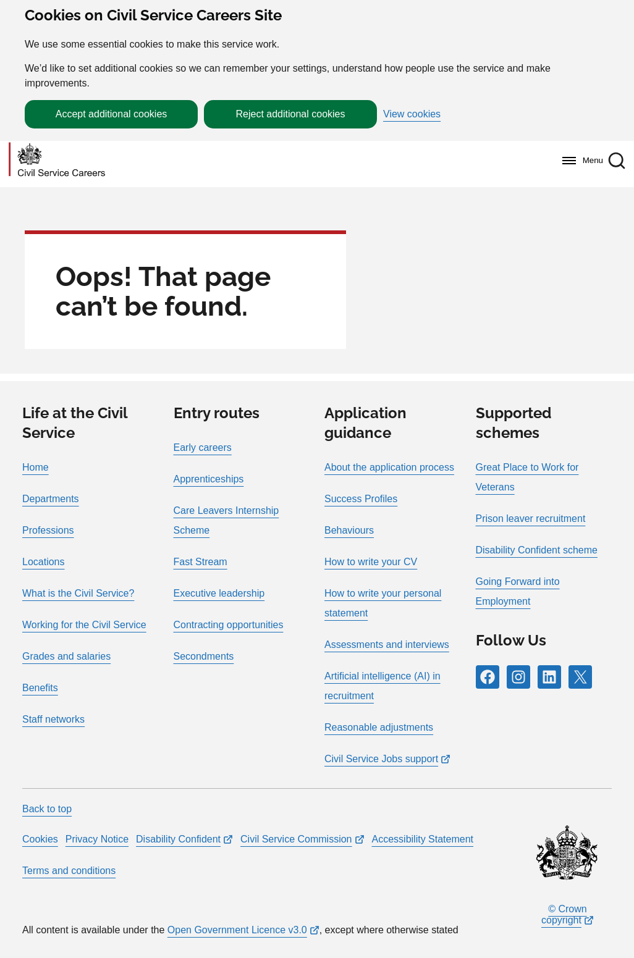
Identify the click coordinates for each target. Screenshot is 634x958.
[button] (617, 160)
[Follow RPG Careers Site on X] (580, 677)
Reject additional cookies (290, 114)
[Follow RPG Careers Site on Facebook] (487, 677)
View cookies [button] (412, 114)
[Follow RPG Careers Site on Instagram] (518, 677)
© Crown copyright (564, 914)
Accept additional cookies (111, 114)
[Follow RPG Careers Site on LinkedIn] (549, 677)
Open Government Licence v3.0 (237, 930)
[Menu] (579, 160)
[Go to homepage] (56, 160)
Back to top (47, 809)
